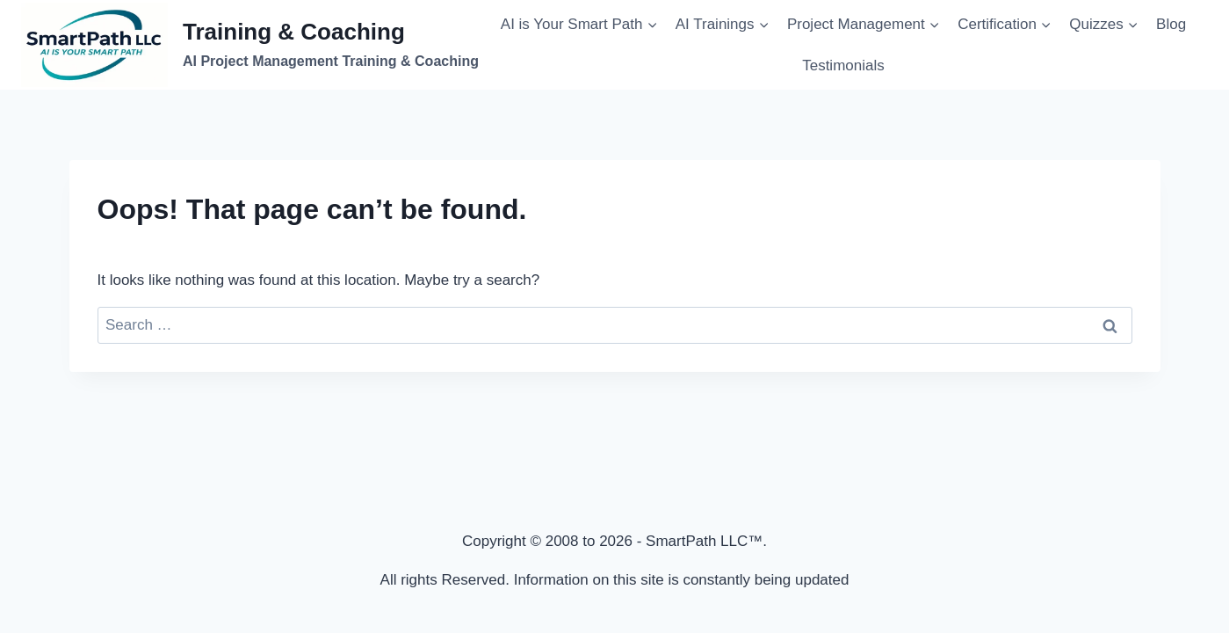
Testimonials (843, 65)
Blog (1171, 24)
